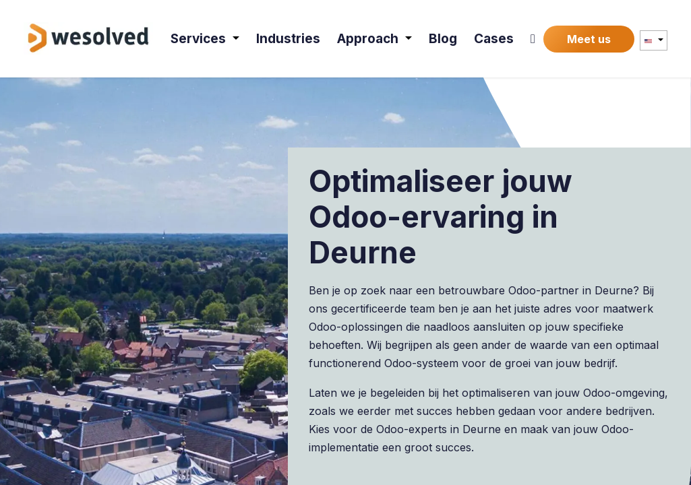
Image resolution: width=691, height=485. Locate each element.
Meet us (589, 39)
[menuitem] (205, 39)
